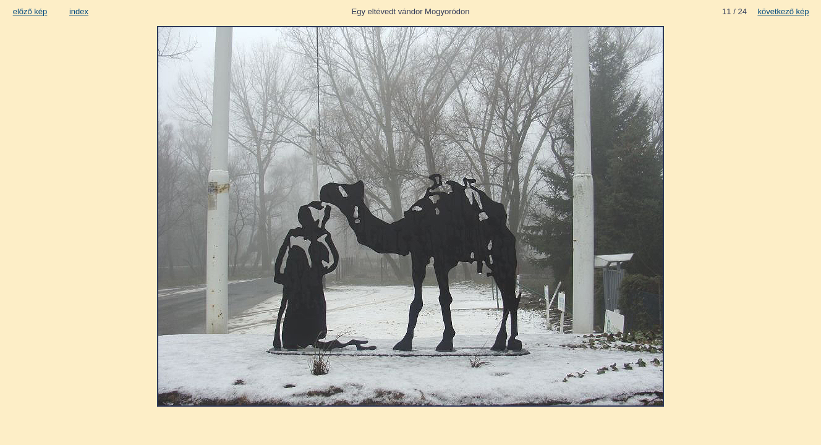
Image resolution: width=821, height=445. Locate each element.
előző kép (30, 11)
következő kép (783, 11)
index (78, 11)
